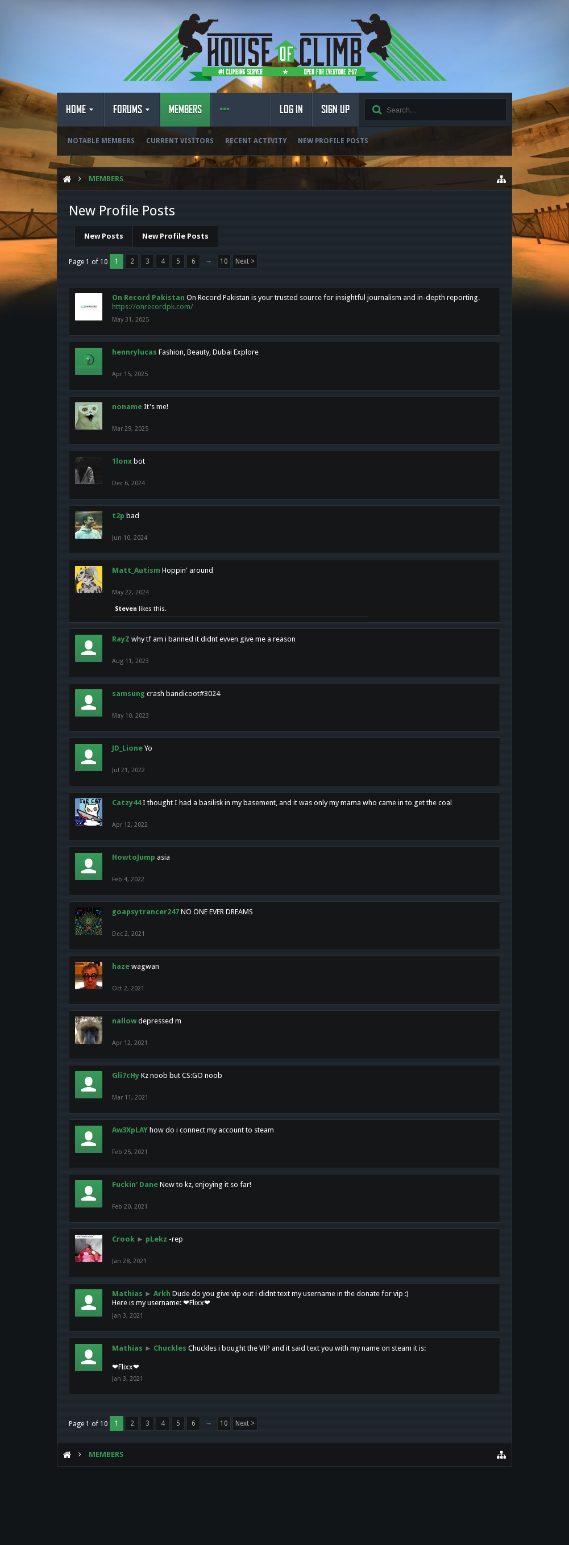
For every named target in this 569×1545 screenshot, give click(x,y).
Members (185, 109)
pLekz (156, 1239)
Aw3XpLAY (130, 1130)
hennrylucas (134, 352)
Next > (245, 261)
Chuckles (169, 1348)
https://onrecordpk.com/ (152, 306)
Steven (126, 609)
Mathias (127, 1293)
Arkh (162, 1293)
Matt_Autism (136, 570)
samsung (128, 693)
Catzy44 (126, 802)
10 (224, 261)
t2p (118, 515)
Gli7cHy (125, 1075)
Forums (127, 109)
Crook (123, 1239)
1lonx (122, 461)
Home (76, 109)
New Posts (103, 236)
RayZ (121, 639)
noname (127, 406)
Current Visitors (180, 141)
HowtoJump (133, 857)
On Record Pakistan (148, 297)
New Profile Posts (333, 141)
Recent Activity (255, 141)
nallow (124, 1021)
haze (121, 966)
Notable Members (101, 141)
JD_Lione (127, 748)
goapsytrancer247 (145, 911)
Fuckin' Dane (135, 1184)
